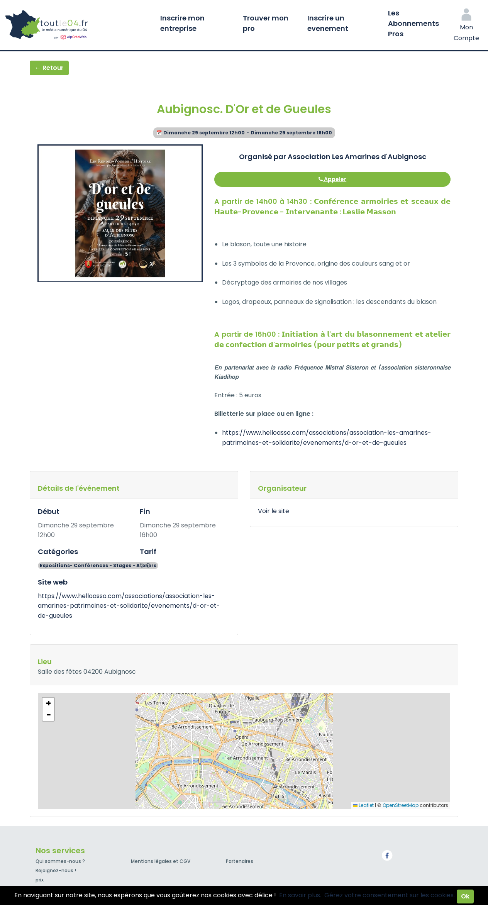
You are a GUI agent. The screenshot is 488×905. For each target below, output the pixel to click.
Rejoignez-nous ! (56, 870)
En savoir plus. (300, 895)
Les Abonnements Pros (413, 23)
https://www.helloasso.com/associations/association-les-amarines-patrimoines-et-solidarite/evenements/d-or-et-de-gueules (129, 605)
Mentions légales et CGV (160, 861)
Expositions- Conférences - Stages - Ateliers (98, 565)
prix (40, 879)
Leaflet (363, 805)
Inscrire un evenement (327, 23)
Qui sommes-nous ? (60, 861)
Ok (465, 896)
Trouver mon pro (265, 23)
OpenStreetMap (401, 805)
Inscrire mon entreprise (182, 23)
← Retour (49, 67)
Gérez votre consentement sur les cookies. (389, 895)
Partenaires (239, 861)
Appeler (332, 179)
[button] (48, 703)
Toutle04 (77, 25)
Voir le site (273, 511)
